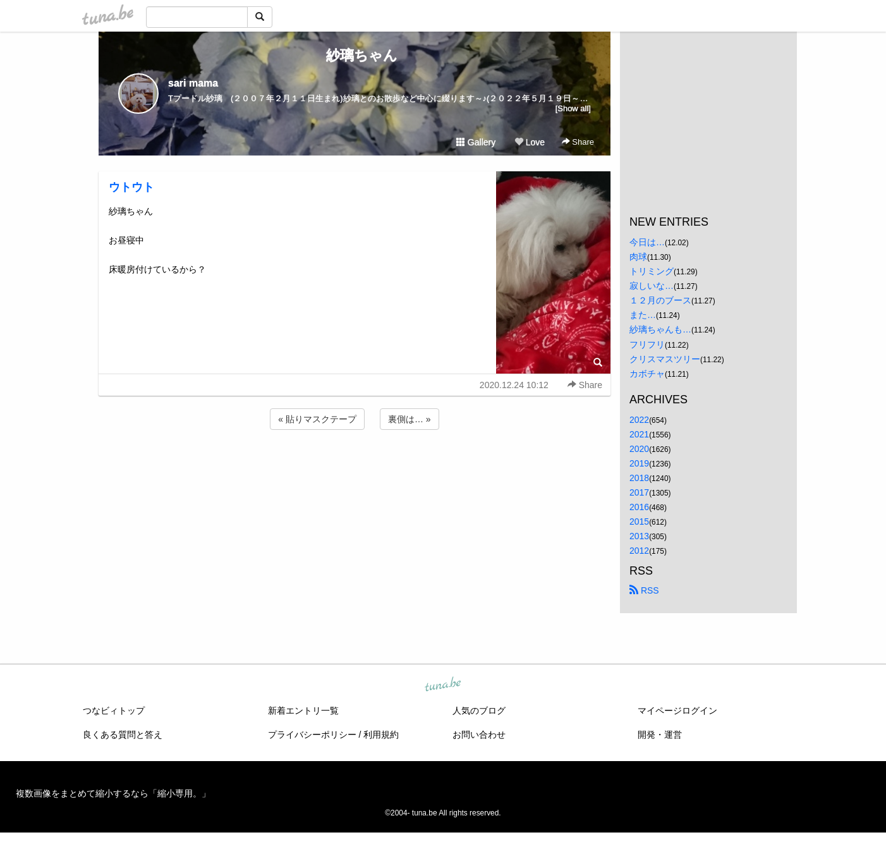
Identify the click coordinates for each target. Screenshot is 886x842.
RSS (644, 590)
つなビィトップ (114, 710)
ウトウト (131, 187)
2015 (639, 521)
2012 (639, 551)
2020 (639, 449)
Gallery (475, 142)
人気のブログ (479, 710)
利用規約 (381, 734)
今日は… (647, 242)
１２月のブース (660, 300)
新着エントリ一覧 (303, 710)
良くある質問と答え (122, 734)
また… (642, 315)
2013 (639, 536)
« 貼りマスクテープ (317, 419)
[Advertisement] (354, 466)
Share (578, 142)
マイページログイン (677, 710)
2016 (639, 507)
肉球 (638, 257)
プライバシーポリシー (312, 734)
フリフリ (647, 344)
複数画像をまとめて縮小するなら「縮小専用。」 (113, 793)
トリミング (651, 271)
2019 (639, 463)
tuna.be (442, 684)
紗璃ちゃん (354, 55)
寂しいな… (651, 286)
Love (529, 142)
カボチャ (647, 374)
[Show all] (573, 108)
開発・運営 (660, 734)
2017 (639, 492)
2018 (639, 478)
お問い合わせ (479, 734)
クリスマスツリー (664, 359)
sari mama (193, 83)
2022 (639, 420)
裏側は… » (409, 419)
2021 (639, 434)
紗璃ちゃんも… (660, 329)
